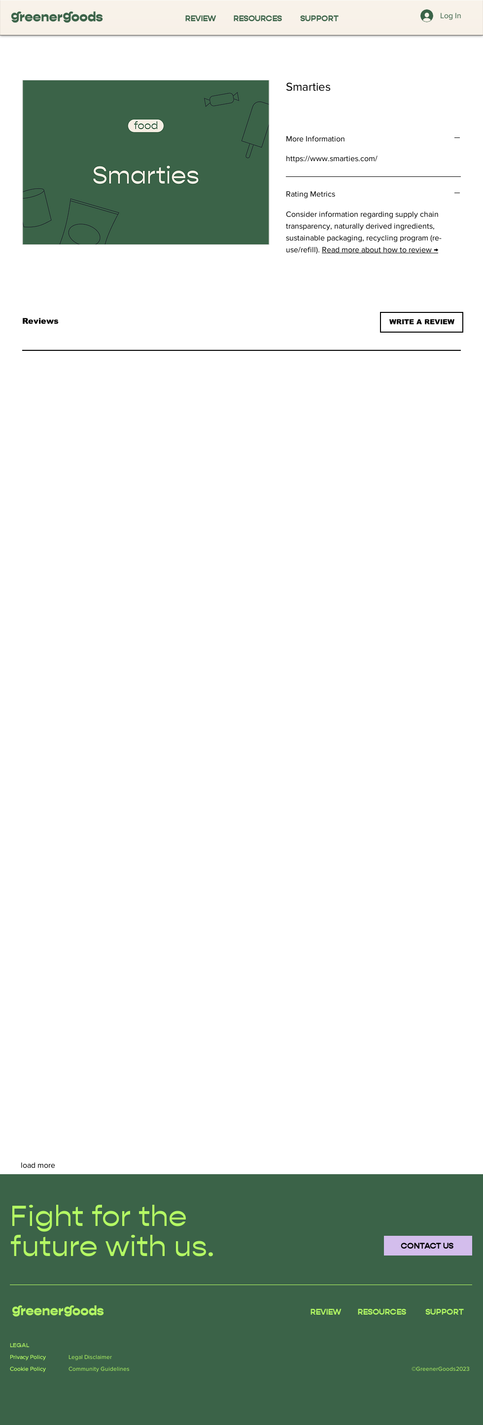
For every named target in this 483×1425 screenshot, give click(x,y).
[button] (421, 322)
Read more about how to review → (380, 249)
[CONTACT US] (428, 1245)
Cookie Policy (28, 1368)
